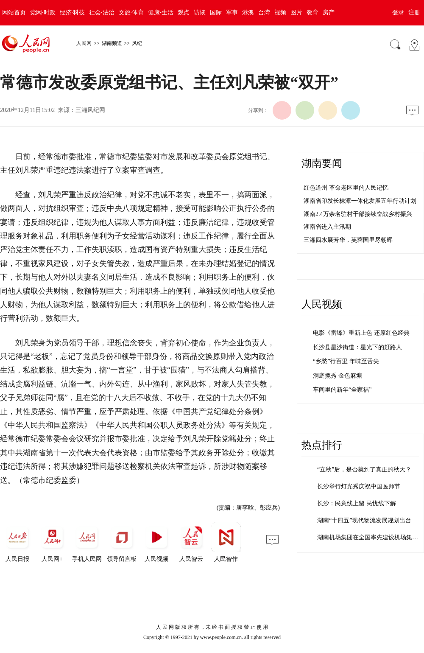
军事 (232, 12)
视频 (280, 12)
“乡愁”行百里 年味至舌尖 (346, 361)
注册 (414, 12)
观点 (184, 12)
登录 (398, 12)
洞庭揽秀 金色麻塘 (337, 376)
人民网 (84, 43)
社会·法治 (101, 12)
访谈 (200, 12)
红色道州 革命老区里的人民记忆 (346, 188)
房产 (329, 12)
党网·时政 (43, 12)
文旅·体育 (131, 12)
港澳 (248, 12)
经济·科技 (72, 12)
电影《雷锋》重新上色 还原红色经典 (361, 333)
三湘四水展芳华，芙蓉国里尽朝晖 (348, 240)
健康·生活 (160, 12)
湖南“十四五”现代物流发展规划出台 (364, 520)
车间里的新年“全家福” (342, 390)
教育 (312, 12)
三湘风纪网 (90, 110)
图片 (296, 12)
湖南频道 (112, 43)
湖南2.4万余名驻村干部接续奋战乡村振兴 (358, 214)
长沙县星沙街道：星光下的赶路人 (357, 347)
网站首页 (14, 12)
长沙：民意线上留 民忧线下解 (356, 503)
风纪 (137, 43)
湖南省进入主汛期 (327, 227)
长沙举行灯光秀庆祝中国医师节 (358, 486)
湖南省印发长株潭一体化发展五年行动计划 (360, 201)
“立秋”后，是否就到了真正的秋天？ (364, 469)
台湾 (264, 12)
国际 (216, 12)
